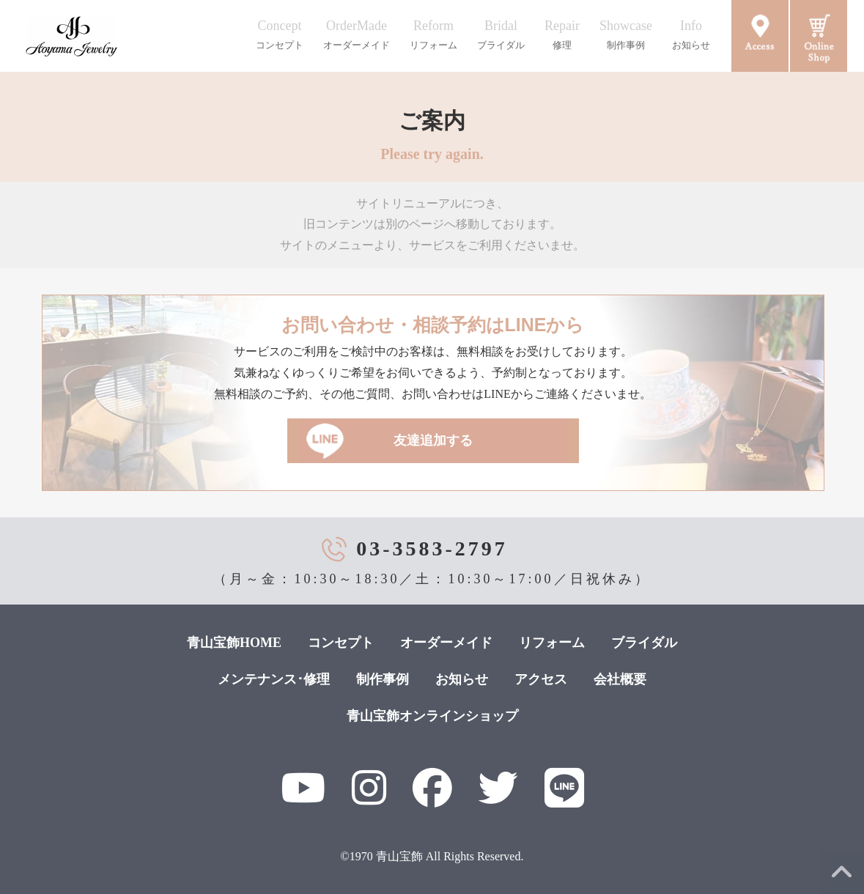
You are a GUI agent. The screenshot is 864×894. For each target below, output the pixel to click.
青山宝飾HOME (234, 642)
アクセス (540, 679)
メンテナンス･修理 (274, 679)
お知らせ (461, 679)
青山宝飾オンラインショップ (432, 716)
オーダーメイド (446, 642)
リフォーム (552, 642)
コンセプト (341, 642)
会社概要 (620, 679)
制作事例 (382, 679)
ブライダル (644, 642)
